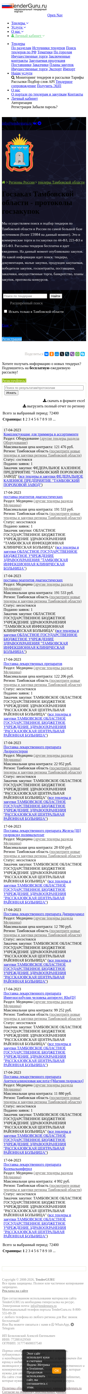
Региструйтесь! (14, 381)
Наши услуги (21, 73)
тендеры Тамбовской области (61, 182)
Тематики (45, 52)
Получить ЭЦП (49, 86)
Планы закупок (62, 65)
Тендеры (19, 23)
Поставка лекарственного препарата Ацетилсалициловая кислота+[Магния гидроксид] (44, 1079)
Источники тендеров (48, 48)
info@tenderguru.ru (17, 123)
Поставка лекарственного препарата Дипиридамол (44, 914)
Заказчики (40, 65)
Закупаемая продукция (47, 61)
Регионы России (21, 182)
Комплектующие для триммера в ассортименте (41, 434)
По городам (63, 52)
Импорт (69, 69)
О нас (17, 31)
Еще (7, 325)
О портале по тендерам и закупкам (39, 94)
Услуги (18, 27)
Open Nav (55, 15)
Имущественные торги (29, 56)
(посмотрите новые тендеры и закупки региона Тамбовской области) (43, 453)
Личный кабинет (28, 36)
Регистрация (12, 339)
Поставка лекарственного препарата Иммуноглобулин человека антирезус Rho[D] (40, 995)
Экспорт (55, 69)
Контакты (75, 94)
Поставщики (21, 65)
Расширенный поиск (26, 303)
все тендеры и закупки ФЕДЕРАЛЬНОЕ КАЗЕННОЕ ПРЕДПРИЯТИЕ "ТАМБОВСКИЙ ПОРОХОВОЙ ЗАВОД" (43, 480)
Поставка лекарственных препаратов (33, 664)
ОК (56, 1370)
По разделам (21, 48)
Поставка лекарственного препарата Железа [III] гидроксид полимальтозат (42, 833)
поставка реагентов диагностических (33, 497)
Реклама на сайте (15, 1291)
